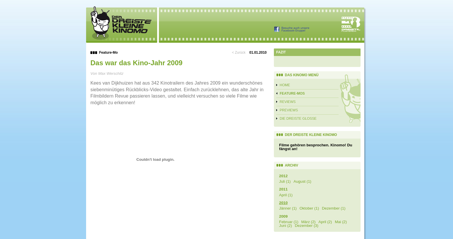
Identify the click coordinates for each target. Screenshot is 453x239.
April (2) (325, 222)
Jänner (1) (288, 208)
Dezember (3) (306, 225)
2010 (283, 203)
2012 (283, 176)
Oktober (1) (309, 208)
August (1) (302, 181)
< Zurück (239, 53)
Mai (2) (341, 222)
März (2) (308, 222)
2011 (283, 189)
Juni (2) (285, 225)
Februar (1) (288, 222)
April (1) (286, 195)
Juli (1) (285, 181)
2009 (283, 216)
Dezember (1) (333, 208)
